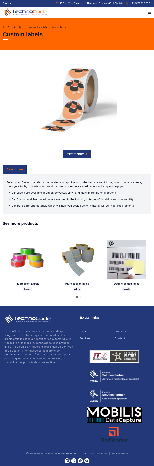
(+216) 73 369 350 (140, 3)
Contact (120, 338)
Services (85, 338)
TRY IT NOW (77, 154)
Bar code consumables (29, 27)
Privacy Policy (119, 453)
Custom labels (59, 27)
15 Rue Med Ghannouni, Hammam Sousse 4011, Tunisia (91, 3)
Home (83, 331)
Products (12, 27)
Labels (46, 27)
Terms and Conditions (94, 453)
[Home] (4, 27)
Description (15, 169)
